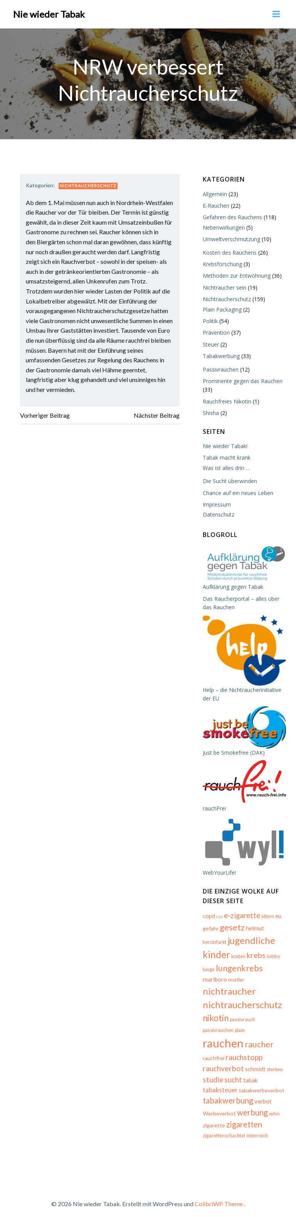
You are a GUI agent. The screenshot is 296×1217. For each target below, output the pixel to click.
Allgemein (214, 193)
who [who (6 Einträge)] (273, 1107)
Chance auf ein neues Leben (237, 492)
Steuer (210, 343)
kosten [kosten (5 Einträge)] (237, 960)
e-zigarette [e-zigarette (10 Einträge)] (241, 919)
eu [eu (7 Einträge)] (277, 919)
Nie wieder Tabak (49, 13)
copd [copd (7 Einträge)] (208, 919)
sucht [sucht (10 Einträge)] (232, 1073)
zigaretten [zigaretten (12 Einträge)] (243, 1118)
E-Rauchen (215, 204)
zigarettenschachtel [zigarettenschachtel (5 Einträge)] (223, 1130)
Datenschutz (218, 513)
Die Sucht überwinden (229, 480)
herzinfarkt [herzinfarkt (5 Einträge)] (213, 946)
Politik (209, 320)
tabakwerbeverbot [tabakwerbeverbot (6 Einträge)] (261, 1084)
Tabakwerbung (220, 355)
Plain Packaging (221, 308)
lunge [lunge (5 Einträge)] (208, 973)
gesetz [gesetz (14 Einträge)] (231, 931)
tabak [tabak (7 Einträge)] (249, 1073)
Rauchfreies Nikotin (226, 400)
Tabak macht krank (226, 456)
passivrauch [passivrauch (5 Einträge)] (241, 1023)
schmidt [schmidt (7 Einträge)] (254, 1063)
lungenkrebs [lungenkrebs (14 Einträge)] (238, 972)
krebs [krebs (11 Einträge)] (255, 959)
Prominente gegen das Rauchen (242, 380)
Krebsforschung (221, 263)
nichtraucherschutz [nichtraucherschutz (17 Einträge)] (241, 1008)
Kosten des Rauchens (229, 251)
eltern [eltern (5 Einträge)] (267, 920)
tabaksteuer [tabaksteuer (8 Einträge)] (219, 1084)
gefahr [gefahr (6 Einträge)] (210, 932)
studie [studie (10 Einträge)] (212, 1073)
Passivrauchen (220, 368)
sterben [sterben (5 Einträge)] (274, 1064)
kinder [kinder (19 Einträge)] (215, 958)
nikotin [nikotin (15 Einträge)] (215, 1022)
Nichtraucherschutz (89, 185)
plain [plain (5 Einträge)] (207, 1039)
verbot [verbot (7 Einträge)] (262, 1095)
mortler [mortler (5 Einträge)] (235, 984)
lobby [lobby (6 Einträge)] (272, 960)
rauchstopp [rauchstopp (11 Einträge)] (243, 1051)
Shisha (210, 412)
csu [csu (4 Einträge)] (218, 920)
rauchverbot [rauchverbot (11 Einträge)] (222, 1062)
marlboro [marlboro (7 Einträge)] (214, 983)
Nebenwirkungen (223, 226)
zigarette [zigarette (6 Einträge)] (213, 1119)
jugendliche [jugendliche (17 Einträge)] (250, 944)
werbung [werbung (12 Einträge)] (251, 1106)
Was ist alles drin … (225, 467)
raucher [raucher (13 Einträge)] (269, 1038)
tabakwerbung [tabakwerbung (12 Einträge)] (227, 1094)
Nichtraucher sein (224, 286)
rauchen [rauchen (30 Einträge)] (233, 1037)
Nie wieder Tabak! (224, 445)
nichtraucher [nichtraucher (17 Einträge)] (228, 994)
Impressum (216, 503)
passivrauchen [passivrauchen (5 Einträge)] (271, 1023)
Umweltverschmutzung (230, 238)
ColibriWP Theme (219, 1196)
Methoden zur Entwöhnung (236, 274)
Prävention (215, 331)
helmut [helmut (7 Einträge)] (254, 932)
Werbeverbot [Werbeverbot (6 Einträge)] (218, 1107)
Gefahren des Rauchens (231, 216)
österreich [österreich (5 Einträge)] (256, 1130)
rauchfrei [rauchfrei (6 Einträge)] (213, 1052)
